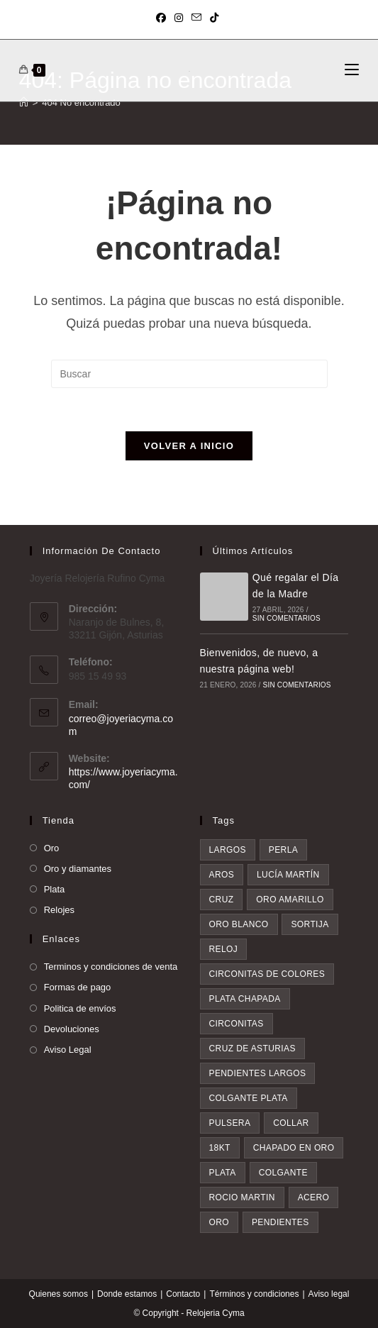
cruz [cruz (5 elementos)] (221, 899)
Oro (52, 848)
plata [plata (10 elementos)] (222, 1173)
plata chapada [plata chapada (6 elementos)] (245, 999)
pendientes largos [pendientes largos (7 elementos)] (257, 1073)
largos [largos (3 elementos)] (227, 850)
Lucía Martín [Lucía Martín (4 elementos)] (288, 875)
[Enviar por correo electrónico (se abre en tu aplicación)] (196, 17)
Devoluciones (71, 1029)
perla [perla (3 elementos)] (283, 850)
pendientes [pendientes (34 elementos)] (280, 1222)
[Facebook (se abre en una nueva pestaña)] (163, 17)
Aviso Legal (67, 1049)
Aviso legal (329, 1294)
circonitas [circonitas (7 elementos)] (236, 1024)
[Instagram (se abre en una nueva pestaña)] (178, 17)
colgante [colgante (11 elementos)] (283, 1173)
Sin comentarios (286, 618)
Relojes (59, 909)
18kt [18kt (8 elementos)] (219, 1148)
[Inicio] (23, 102)
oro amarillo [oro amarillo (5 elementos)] (290, 899)
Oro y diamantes (77, 868)
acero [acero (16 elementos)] (314, 1197)
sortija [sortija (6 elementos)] (309, 924)
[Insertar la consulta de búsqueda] (189, 374)
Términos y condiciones (254, 1294)
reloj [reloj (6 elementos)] (223, 949)
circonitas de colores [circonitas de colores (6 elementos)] (267, 974)
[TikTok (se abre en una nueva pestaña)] (214, 17)
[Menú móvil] (352, 70)
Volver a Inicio (189, 446)
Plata (54, 889)
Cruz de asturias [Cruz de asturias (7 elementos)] (252, 1048)
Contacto (183, 1294)
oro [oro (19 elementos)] (219, 1222)
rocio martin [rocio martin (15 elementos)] (242, 1197)
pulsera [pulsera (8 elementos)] (230, 1123)
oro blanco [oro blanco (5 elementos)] (239, 924)
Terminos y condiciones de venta (111, 966)
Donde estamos (127, 1294)
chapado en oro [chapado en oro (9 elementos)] (294, 1148)
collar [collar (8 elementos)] (290, 1123)
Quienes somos (58, 1294)
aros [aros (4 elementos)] (222, 875)
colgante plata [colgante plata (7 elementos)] (248, 1098)
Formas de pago (77, 987)
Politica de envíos (80, 1008)
